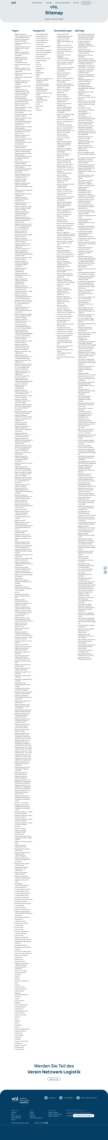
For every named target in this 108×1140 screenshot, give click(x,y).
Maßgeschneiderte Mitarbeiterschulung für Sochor (86, 527)
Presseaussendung (20, 1007)
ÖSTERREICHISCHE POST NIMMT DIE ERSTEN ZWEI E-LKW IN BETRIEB (87, 436)
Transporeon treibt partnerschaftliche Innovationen (87, 374)
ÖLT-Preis (38, 64)
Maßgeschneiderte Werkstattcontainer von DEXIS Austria (86, 535)
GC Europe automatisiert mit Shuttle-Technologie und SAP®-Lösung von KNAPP (87, 211)
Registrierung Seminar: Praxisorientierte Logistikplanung (21, 269)
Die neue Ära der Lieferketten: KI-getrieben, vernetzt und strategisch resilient (86, 71)
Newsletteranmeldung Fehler (23, 939)
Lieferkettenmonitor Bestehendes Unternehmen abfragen (22, 684)
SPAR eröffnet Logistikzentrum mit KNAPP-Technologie (86, 315)
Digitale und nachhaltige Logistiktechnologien (21, 964)
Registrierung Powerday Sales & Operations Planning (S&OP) (23, 150)
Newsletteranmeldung (21, 945)
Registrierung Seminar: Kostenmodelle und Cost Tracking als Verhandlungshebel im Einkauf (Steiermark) (24, 380)
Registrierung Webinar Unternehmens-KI (21, 873)
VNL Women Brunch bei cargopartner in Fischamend (65, 328)
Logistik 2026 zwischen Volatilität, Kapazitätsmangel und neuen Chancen (86, 51)
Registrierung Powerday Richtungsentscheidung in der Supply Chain (23, 697)
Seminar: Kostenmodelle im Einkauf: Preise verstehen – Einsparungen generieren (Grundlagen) (64, 109)
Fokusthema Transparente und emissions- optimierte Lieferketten (44, 80)
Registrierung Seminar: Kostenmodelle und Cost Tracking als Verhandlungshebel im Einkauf (24, 490)
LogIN (37, 76)
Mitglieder (17, 1003)
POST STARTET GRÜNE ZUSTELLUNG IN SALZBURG (85, 446)
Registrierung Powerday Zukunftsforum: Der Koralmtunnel (21, 868)
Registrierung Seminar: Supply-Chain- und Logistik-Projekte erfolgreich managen (23, 208)
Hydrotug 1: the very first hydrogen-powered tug (84, 474)
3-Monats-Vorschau (20, 907)
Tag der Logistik (19, 1035)
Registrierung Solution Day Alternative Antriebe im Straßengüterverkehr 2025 (22, 657)
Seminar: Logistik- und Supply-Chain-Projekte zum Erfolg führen (65, 63)
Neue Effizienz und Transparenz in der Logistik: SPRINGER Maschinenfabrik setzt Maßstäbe (87, 343)
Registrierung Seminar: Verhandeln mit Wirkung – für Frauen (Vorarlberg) (23, 400)
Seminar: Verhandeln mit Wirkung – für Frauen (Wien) (65, 190)
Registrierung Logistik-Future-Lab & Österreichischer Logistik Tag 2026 (23, 551)
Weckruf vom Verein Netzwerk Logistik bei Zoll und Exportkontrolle (86, 630)
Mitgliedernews (19, 1009)
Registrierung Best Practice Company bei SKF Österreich (23, 607)
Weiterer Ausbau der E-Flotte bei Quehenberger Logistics (87, 333)
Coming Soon (18, 957)
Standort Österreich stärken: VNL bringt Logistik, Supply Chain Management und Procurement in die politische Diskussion (87, 61)
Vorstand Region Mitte (42, 40)
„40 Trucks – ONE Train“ (84, 433)
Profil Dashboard (19, 834)
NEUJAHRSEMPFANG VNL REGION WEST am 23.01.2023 (86, 654)
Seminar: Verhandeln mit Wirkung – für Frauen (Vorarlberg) (64, 90)
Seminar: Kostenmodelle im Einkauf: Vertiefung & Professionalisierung (64, 337)
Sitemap (17, 977)
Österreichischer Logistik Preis (23, 953)
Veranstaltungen (37, 3)
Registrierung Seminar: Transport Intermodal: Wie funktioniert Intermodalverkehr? (24, 633)
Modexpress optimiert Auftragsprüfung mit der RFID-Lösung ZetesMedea (86, 565)
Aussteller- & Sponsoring (22, 981)
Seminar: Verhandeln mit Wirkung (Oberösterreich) (64, 251)
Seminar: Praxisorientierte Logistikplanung (64, 104)
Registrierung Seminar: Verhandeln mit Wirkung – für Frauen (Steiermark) (23, 321)
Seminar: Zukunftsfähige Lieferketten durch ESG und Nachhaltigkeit (64, 150)
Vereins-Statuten (20, 1001)
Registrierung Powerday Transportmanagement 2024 (23, 858)
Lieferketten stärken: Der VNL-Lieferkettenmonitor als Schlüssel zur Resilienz (86, 201)
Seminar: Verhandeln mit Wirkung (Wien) (64, 81)
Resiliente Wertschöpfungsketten (21, 993)
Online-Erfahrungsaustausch (23, 951)
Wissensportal (19, 919)
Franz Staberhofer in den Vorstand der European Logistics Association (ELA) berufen (87, 118)
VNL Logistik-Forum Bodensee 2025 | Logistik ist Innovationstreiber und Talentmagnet (86, 112)
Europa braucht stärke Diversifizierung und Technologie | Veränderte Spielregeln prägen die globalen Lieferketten (86, 87)
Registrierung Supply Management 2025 (20, 831)
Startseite (48, 19)
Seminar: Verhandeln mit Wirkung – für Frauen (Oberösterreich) (64, 74)
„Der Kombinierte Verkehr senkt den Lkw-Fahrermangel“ (86, 298)
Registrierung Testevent (21, 644)
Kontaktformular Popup (21, 923)
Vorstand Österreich (41, 42)
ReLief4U (17, 985)
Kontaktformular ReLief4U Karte (23, 899)
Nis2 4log (38, 66)
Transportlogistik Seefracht (22, 893)
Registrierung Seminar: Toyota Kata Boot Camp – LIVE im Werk (23, 748)
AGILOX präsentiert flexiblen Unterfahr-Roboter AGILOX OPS (86, 494)
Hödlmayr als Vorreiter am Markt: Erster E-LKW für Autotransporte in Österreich (87, 243)
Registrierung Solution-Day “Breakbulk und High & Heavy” (23, 535)
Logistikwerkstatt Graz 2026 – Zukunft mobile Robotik (65, 37)
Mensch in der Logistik (21, 971)
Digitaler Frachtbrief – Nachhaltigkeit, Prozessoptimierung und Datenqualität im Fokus (84, 190)
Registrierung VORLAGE (21, 937)
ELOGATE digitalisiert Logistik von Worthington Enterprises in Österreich (86, 441)
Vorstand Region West (42, 34)
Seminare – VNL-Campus (22, 803)
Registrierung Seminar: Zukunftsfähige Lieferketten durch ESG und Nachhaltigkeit (23, 326)
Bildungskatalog (19, 1047)
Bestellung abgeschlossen (22, 1029)
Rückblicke (18, 975)
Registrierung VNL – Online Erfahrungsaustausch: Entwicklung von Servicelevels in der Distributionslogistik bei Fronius (24, 526)
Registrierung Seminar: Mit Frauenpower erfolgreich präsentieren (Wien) (22, 213)
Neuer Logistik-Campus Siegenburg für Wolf (84, 498)
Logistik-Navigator (53, 1112)
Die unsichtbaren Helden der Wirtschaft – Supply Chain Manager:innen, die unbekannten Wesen (86, 593)
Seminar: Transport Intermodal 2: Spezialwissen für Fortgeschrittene (65, 185)
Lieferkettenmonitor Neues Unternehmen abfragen (22, 689)
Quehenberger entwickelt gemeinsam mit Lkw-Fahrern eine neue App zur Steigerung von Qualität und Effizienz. (86, 541)
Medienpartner (40, 72)
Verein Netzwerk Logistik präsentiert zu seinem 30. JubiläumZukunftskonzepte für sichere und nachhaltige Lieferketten (86, 608)
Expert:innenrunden (20, 1015)
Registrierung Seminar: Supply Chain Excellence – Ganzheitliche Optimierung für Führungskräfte (23, 110)
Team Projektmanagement (43, 46)
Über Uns (76, 3)
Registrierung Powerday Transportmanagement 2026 (23, 568)
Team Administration (41, 54)
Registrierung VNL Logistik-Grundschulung (22, 864)
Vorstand (17, 1017)
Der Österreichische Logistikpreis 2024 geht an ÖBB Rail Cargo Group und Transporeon (86, 391)
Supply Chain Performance (22, 909)
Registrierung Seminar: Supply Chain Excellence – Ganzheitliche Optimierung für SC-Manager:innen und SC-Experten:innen (23, 121)
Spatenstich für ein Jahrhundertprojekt (83, 557)
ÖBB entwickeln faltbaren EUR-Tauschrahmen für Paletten (86, 347)
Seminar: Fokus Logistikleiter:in (65, 78)
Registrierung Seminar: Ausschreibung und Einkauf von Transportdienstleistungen (23, 296)
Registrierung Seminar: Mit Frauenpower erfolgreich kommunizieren (22, 792)
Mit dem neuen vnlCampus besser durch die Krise (85, 248)
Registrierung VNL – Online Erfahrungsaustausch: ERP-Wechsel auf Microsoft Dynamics (24, 619)
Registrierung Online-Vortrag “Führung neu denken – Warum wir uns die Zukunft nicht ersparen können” (23, 613)
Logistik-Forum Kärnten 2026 (65, 47)
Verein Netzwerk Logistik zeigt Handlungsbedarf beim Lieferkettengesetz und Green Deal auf (86, 384)
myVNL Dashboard (20, 961)
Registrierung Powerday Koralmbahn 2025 (21, 531)
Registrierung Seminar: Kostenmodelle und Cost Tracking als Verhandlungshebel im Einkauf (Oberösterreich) (24, 332)
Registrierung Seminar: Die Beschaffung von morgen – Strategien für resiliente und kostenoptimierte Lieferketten (23, 735)
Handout (17, 979)
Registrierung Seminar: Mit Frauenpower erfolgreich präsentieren (22, 763)
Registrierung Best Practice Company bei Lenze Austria (22, 542)
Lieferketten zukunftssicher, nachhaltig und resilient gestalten (86, 252)
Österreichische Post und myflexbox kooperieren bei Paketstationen (85, 328)
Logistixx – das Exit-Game (55, 1114)
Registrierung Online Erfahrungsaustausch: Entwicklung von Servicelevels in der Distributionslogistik (24, 99)
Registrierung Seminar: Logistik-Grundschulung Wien (24, 292)
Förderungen (18, 1033)
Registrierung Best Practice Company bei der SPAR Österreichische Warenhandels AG (23, 185)
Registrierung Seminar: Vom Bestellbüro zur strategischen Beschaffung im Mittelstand (23, 781)
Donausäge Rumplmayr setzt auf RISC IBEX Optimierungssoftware (87, 462)
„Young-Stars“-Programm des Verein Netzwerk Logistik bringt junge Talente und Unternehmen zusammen (87, 361)
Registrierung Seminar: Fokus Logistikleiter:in (23, 194)
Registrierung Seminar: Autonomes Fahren (21, 146)
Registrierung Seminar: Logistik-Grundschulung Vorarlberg (24, 412)
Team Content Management (43, 52)
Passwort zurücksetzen (21, 955)
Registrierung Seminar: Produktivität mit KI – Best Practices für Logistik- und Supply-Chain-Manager (22, 92)
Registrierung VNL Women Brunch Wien (22, 629)
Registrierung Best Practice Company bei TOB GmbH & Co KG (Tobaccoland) (24, 563)
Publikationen (19, 1043)
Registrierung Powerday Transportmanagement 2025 (23, 877)
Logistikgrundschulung (21, 1011)
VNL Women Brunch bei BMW (65, 333)
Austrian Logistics (20, 987)
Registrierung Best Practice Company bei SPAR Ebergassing (23, 912)
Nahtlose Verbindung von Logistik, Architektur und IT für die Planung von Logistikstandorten (86, 148)
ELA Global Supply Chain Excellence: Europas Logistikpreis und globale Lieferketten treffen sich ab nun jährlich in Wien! (86, 44)
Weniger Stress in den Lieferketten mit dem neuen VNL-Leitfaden (85, 635)
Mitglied (38, 70)
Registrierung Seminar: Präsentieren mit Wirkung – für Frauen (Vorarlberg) (23, 240)
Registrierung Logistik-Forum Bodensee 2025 (23, 665)
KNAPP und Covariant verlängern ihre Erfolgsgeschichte (84, 337)
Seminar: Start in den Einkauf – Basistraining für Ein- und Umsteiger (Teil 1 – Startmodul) (65, 166)
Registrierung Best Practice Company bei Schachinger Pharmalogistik (22, 706)
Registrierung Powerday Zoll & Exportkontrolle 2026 (23, 604)
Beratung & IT (39, 106)
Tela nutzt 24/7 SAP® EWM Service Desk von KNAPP (85, 570)
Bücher (17, 1023)
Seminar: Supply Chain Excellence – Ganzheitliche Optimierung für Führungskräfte (66, 280)
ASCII (16, 983)
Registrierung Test (20, 520)
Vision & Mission (19, 991)
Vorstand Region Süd (41, 36)
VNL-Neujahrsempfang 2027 (65, 316)
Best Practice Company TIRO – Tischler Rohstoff (65, 346)
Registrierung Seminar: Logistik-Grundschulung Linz (24, 235)
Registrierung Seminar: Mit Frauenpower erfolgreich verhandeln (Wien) (22, 720)
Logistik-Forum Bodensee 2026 (65, 60)
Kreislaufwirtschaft (20, 973)
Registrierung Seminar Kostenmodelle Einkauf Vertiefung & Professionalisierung (21, 60)
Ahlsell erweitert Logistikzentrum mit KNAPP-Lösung (87, 239)
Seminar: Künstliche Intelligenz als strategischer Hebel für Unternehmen (65, 69)
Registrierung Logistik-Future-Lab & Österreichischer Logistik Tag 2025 (23, 837)
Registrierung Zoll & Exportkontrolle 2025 (20, 846)
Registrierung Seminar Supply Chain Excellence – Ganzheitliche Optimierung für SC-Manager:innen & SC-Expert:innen (23, 156)
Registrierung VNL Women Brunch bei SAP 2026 (22, 40)
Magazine (17, 1021)
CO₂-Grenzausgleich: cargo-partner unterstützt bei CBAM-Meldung (86, 320)
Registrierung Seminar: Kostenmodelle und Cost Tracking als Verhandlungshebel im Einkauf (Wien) (24, 253)
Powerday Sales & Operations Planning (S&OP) (65, 270)
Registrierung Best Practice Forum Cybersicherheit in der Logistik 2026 (23, 69)
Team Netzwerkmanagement (44, 50)
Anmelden (18, 826)
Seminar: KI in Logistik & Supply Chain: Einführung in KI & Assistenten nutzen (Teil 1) (65, 160)
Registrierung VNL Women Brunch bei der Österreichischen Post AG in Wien (24, 505)
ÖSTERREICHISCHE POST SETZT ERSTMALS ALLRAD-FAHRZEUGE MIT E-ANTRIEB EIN (87, 132)
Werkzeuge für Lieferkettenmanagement (22, 884)
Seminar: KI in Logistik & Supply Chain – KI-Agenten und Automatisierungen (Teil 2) (65, 210)
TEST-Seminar (61, 355)
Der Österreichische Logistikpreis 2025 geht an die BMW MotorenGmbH (86, 141)
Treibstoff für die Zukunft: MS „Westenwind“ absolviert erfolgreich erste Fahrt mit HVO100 (86, 368)
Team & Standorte (20, 1013)
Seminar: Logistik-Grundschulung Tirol (62, 306)
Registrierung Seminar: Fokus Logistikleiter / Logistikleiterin (23, 755)
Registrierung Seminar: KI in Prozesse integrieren (22, 136)
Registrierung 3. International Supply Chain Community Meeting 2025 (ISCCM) (23, 648)
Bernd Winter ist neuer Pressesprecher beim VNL (85, 658)
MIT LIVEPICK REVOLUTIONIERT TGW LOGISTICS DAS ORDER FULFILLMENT (86, 502)
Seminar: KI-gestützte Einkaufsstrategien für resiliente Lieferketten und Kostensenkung (66, 234)
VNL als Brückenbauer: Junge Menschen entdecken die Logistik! (86, 176)
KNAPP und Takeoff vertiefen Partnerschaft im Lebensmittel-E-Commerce (86, 518)
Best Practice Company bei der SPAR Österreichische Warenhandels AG (65, 257)
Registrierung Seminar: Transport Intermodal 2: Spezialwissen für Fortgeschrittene (21, 281)
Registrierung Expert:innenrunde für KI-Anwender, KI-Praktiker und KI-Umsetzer (23, 581)
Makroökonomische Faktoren (23, 903)
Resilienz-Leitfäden (20, 828)
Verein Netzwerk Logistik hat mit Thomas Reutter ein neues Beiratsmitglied (87, 646)
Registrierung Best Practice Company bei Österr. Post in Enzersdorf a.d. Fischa (22, 175)
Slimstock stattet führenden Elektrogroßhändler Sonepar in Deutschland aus (86, 206)
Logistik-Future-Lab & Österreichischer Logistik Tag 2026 (65, 41)
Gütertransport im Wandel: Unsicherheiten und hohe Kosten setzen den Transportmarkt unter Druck (86, 234)
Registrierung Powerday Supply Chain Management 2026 (23, 546)
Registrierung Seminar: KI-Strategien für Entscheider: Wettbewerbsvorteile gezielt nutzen (22, 798)
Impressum (18, 996)
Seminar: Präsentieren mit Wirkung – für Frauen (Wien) (65, 238)
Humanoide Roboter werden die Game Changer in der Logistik (86, 273)
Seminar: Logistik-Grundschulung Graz (62, 135)
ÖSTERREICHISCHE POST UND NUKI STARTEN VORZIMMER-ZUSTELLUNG (86, 404)
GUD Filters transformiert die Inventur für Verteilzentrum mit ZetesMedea (86, 378)
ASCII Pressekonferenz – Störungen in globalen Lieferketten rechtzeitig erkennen (84, 398)
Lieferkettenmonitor (20, 921)
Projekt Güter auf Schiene (43, 58)
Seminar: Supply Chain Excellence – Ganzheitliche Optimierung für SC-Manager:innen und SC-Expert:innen (64, 265)
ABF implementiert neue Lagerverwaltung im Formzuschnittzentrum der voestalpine (85, 303)
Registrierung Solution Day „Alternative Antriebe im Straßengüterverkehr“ (22, 513)
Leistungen (49, 3)
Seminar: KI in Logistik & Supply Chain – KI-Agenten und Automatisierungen (65, 115)
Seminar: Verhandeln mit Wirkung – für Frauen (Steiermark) (64, 155)
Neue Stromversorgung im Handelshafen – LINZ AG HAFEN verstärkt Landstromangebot (86, 195)
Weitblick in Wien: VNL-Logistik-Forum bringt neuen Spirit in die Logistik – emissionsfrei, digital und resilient (86, 103)
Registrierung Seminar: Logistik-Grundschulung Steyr (24, 812)
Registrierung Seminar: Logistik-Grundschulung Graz (24, 341)
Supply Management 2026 (64, 49)
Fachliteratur (18, 915)
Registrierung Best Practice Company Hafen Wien (22, 669)
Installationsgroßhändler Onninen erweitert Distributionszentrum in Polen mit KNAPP (86, 221)
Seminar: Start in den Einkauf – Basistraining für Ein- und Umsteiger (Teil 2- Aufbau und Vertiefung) (65, 228)
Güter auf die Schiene (21, 509)
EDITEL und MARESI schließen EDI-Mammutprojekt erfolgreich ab (86, 154)
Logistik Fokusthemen (21, 989)
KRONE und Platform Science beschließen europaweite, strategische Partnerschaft (86, 127)
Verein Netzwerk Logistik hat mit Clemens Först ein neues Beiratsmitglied (87, 641)
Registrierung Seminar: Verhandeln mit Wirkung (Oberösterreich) (21, 199)
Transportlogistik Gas (21, 887)
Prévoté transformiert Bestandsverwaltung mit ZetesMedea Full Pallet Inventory (87, 484)
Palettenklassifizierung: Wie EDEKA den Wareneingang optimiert (86, 552)
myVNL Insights (19, 925)
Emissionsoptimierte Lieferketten (20, 968)
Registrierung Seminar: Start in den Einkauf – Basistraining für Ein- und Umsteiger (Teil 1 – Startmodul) (23, 302)
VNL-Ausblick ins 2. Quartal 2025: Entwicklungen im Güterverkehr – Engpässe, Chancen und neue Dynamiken (86, 183)
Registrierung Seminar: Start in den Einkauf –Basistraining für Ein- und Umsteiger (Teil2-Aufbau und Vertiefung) (23, 226)
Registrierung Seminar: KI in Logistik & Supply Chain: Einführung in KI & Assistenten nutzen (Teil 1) (23, 309)
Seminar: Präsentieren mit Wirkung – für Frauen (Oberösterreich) (64, 99)
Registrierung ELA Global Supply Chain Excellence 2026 (23, 559)
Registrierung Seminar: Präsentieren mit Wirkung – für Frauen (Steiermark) (23, 287)
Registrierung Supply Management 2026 (20, 180)
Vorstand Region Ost (41, 38)
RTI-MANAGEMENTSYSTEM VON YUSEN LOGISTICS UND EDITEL (87, 523)
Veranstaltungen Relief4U (22, 917)
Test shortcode (19, 927)
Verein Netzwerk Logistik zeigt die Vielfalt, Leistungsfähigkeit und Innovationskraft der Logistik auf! (87, 451)
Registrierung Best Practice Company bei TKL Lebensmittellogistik (22, 854)
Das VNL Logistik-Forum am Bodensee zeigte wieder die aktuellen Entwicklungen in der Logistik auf (86, 310)
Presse (38, 62)
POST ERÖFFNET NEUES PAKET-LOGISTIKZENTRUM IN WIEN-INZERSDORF (86, 457)
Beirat (16, 1019)
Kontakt (17, 998)
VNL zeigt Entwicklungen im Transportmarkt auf (85, 579)
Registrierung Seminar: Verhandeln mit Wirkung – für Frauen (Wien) (23, 275)
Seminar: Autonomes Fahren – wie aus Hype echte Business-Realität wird (65, 275)
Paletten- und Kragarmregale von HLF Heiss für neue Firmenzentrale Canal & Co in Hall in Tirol (86, 292)
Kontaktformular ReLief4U (22, 897)
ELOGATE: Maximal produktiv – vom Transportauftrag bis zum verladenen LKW (86, 507)
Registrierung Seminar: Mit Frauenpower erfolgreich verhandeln (22, 768)
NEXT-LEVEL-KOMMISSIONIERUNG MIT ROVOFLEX (85, 574)
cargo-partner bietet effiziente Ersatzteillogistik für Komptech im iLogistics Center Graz (86, 227)
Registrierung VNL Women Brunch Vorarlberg (22, 104)
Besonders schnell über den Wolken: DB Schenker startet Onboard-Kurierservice (86, 489)
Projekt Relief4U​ (40, 56)
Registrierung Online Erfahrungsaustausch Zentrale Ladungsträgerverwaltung (23, 35)
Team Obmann (40, 48)
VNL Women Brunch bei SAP (64, 331)
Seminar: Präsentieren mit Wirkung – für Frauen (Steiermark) (64, 180)
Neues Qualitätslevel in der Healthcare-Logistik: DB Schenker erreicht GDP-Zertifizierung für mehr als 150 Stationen (86, 468)
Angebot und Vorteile (20, 1045)
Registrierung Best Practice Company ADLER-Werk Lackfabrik (22, 82)
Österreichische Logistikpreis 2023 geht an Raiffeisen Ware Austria (86, 614)
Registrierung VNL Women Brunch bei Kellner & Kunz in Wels (22, 595)
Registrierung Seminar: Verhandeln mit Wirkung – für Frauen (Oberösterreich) (23, 434)
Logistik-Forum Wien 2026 (64, 45)
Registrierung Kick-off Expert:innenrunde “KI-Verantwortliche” (21, 624)
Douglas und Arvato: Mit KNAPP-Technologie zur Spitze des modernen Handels (87, 277)
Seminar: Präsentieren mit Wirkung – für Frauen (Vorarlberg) (64, 216)
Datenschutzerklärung (21, 1005)
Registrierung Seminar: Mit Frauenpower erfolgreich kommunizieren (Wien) (22, 725)
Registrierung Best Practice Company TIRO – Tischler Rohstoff (22, 48)
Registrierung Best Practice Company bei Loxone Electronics (24, 571)
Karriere (17, 592)
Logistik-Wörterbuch (20, 1031)
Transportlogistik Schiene (22, 891)
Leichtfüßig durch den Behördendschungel (84, 512)
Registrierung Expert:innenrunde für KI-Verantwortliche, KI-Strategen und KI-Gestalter (23, 588)
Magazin (38, 74)
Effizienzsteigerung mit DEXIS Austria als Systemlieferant (86, 530)
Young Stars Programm (21, 901)
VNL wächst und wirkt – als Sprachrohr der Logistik (85, 137)
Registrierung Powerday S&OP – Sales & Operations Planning (23, 710)
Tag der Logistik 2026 (63, 34)
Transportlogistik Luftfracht (22, 889)
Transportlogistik (19, 905)
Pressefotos (18, 1025)
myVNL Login (86, 3)
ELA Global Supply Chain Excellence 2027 (63, 321)
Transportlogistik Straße (21, 895)
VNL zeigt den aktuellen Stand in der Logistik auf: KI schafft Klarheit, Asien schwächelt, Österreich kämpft (87, 160)
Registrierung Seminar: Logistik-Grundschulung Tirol (24, 115)
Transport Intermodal (21, 933)
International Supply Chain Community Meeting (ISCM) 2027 (64, 342)
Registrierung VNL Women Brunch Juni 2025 (22, 730)
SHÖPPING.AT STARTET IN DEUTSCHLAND (85, 266)
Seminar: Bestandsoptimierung (65, 223)
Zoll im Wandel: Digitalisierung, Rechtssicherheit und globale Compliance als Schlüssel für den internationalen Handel (86, 36)
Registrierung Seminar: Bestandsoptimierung (21, 232)
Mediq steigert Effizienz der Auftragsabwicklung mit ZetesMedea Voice (85, 415)
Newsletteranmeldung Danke (23, 947)
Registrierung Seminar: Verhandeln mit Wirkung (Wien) (23, 416)
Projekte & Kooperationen (63, 3)
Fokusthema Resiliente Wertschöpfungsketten (42, 84)
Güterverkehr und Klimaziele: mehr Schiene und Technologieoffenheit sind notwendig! (86, 600)
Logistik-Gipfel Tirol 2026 (64, 318)
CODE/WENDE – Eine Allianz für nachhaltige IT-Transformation (86, 66)
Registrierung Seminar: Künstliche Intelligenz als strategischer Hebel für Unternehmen (22, 263)
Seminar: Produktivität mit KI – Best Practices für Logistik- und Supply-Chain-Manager (65, 85)
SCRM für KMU (19, 959)
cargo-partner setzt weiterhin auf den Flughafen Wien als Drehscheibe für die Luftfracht (86, 479)
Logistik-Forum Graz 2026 (64, 314)
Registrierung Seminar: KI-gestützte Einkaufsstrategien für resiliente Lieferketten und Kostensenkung (24, 219)
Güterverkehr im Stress (84, 108)
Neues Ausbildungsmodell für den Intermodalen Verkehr (86, 123)
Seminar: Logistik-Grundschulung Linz (62, 220)
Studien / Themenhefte (21, 1041)
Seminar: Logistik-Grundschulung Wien (63, 95)
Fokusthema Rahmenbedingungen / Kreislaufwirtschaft (42, 89)
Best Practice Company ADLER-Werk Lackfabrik (65, 324)
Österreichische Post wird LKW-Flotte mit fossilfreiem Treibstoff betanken (87, 547)
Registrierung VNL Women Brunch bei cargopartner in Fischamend (22, 53)
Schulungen (18, 861)
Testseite (17, 949)
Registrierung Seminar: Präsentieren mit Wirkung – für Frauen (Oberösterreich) (23, 391)
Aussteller (39, 110)
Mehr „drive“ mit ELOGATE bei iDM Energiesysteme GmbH (86, 430)
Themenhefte (40, 44)
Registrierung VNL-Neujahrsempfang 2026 (21, 600)
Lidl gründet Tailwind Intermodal (87, 515)
